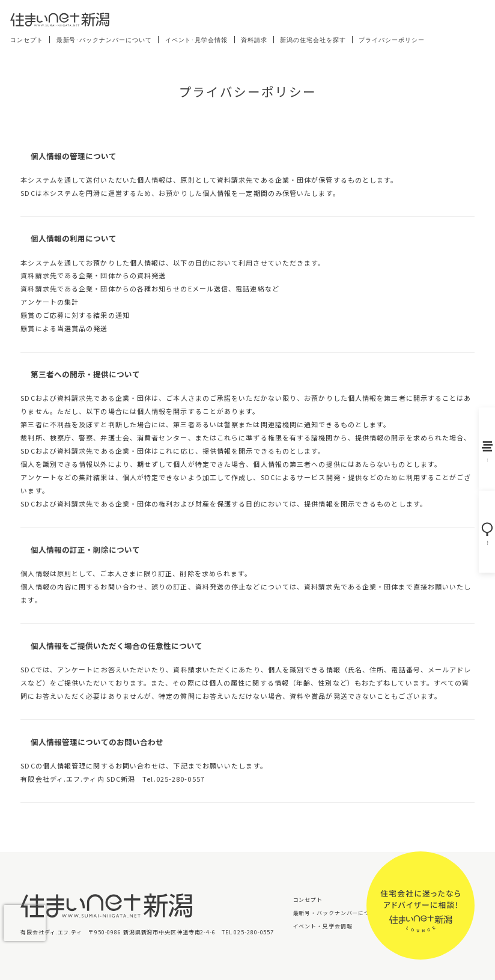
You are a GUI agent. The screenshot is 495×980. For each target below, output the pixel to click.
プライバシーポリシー (392, 40)
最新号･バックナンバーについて (104, 40)
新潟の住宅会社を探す (313, 40)
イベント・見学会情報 (323, 926)
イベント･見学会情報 (196, 40)
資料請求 (254, 40)
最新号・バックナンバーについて (337, 913)
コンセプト (26, 40)
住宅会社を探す (483, 535)
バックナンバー (483, 448)
